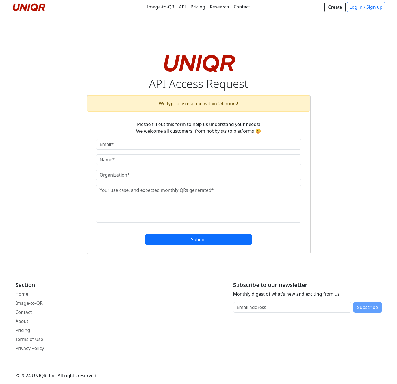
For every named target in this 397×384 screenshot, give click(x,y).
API (182, 7)
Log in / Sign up (366, 7)
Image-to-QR (160, 7)
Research (219, 7)
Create (335, 7)
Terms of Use (29, 339)
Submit (198, 239)
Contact (242, 7)
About (22, 321)
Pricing (197, 7)
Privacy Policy (30, 348)
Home (22, 294)
